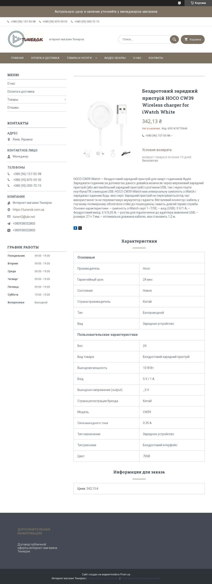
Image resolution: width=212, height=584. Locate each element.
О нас (137, 58)
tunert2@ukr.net (24, 217)
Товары (12, 99)
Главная (17, 58)
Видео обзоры (115, 58)
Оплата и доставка (45, 58)
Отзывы (13, 107)
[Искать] (174, 39)
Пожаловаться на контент (103, 578)
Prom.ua (125, 574)
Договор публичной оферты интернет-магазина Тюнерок (37, 548)
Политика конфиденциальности (140, 578)
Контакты (156, 58)
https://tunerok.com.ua (28, 209)
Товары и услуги (79, 58)
